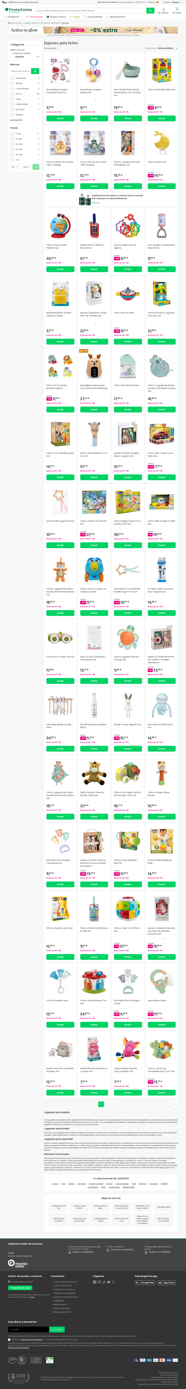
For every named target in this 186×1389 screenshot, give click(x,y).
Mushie (109, 1183)
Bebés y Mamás (32, 23)
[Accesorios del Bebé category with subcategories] (26, 53)
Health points (60, 1304)
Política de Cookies (169, 1382)
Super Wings (114, 1187)
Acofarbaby (93, 1187)
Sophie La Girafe (96, 1183)
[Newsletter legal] (9, 1339)
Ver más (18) (17, 120)
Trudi (134, 1183)
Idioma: (173, 2)
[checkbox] (24, 78)
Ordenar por (151, 48)
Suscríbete (56, 1329)
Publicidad (58, 1300)
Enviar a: (154, 2)
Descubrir (96, 203)
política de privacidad (31, 1339)
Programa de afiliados (64, 1293)
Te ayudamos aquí (20, 1287)
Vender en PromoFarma (65, 1297)
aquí (32, 1297)
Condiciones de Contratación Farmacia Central (156, 1379)
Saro (63, 1183)
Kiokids (71, 1183)
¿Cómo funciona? (62, 1285)
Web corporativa (61, 1308)
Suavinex (154, 1183)
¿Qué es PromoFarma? (65, 1281)
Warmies (143, 1183)
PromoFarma (17, 23)
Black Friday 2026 (62, 1312)
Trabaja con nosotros (64, 1289)
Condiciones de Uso (169, 1375)
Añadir (60, 118)
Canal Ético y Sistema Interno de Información (158, 1384)
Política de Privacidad (18, 1347)
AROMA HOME (128, 1187)
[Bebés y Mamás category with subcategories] (24, 50)
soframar (82, 1183)
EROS (103, 1187)
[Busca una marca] (20, 71)
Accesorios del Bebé (50, 23)
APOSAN (164, 1183)
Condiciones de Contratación (164, 1377)
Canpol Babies (122, 1183)
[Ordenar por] (168, 48)
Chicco (55, 1183)
